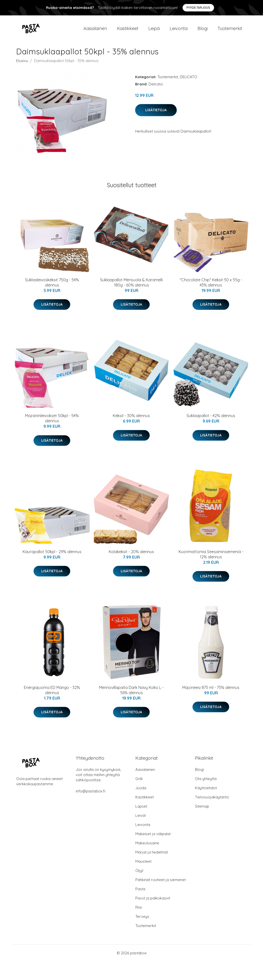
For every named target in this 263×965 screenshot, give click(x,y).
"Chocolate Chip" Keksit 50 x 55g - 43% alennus (211, 286)
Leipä (154, 30)
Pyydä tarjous (198, 7)
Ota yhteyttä (206, 782)
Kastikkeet (127, 30)
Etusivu (22, 64)
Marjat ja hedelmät (151, 855)
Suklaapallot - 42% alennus (211, 419)
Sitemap (202, 809)
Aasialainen (95, 30)
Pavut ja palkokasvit (152, 901)
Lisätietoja (156, 113)
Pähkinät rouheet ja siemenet (160, 883)
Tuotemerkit (230, 30)
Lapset (141, 809)
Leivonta (179, 30)
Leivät (140, 819)
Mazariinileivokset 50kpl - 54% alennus (52, 422)
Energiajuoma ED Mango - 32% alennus (52, 693)
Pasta (140, 892)
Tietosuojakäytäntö (212, 800)
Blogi (202, 30)
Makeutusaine (147, 846)
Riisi (138, 910)
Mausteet (143, 864)
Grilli (139, 782)
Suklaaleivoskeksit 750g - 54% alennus (52, 286)
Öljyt (139, 874)
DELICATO (188, 80)
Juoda (140, 791)
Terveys (142, 920)
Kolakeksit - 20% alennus (131, 555)
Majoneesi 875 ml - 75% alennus (210, 690)
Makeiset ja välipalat (153, 837)
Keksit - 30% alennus (131, 419)
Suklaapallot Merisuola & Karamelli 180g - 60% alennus (131, 286)
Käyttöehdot (206, 791)
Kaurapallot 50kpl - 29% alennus (52, 555)
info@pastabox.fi (90, 794)
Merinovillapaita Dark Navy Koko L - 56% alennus (131, 693)
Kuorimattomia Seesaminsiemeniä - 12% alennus (211, 558)
